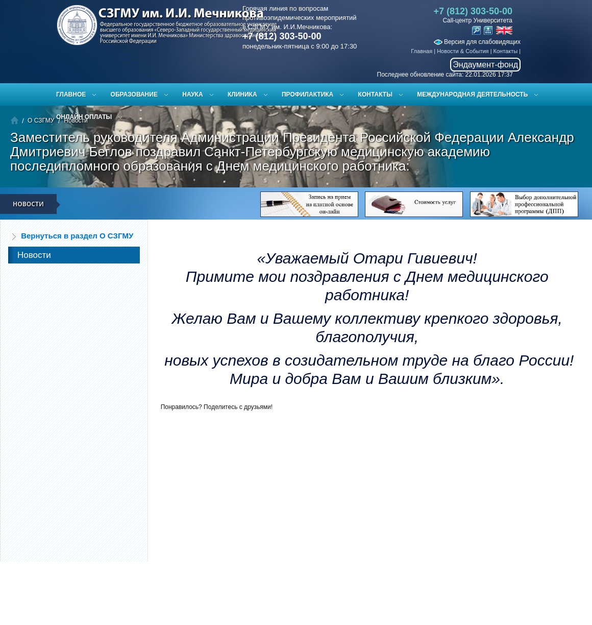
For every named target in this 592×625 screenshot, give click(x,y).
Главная (421, 51)
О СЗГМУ (41, 120)
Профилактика (307, 94)
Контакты (506, 51)
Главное (71, 94)
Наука (192, 94)
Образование (134, 94)
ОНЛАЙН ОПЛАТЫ (84, 117)
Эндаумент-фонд (485, 64)
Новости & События (462, 51)
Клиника (242, 94)
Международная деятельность (472, 94)
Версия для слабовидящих (477, 41)
